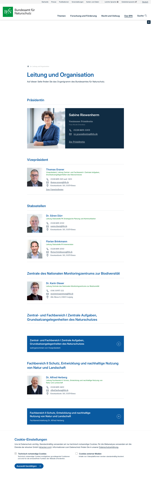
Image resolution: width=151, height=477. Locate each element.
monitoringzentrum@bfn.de (62, 294)
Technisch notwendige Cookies (32, 454)
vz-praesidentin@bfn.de (86, 134)
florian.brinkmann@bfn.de (61, 252)
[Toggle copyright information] (149, 22)
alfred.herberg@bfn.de (59, 390)
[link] (61, 16)
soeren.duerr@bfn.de (59, 226)
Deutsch (145, 2)
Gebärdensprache (129, 1)
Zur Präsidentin (77, 142)
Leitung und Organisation (40, 66)
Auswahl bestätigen (29, 466)
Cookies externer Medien (90, 454)
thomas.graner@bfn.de (60, 182)
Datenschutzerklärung (108, 447)
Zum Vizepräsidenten (54, 189)
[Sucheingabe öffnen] (142, 15)
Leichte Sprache (112, 1)
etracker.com (45, 447)
